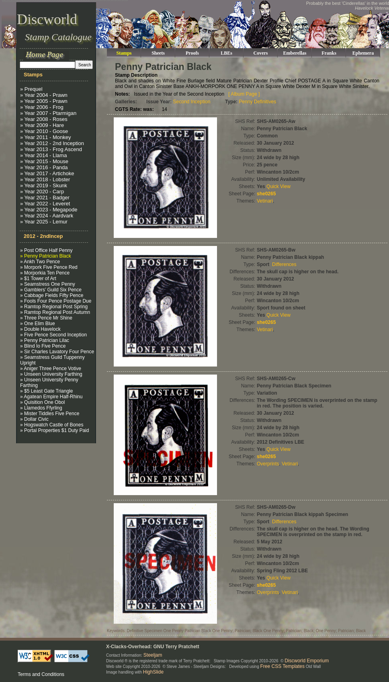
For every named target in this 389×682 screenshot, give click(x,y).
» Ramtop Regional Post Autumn (55, 312)
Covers (261, 53)
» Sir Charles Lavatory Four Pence (57, 351)
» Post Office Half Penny (46, 250)
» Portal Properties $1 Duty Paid (54, 430)
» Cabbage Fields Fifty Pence (51, 295)
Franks (328, 53)
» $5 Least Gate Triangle (46, 391)
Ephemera (363, 53)
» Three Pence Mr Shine (46, 318)
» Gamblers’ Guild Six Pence (51, 290)
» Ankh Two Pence (40, 261)
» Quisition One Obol (42, 402)
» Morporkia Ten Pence (45, 273)
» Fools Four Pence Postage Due (55, 301)
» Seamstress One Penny (47, 284)
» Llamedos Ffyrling (41, 408)
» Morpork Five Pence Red (49, 267)
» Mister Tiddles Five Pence (49, 413)
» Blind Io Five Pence (43, 346)
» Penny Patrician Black (45, 256)
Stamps (123, 53)
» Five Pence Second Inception (53, 335)
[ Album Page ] (244, 94)
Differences (284, 264)
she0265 (266, 194)
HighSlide (153, 672)
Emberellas (295, 53)
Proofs (192, 53)
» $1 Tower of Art (38, 278)
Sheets (158, 53)
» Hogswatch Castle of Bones (51, 425)
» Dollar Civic (34, 419)
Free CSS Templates (282, 666)
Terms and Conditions (41, 674)
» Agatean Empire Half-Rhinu (51, 396)
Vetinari (265, 201)
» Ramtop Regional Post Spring (54, 306)
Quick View (278, 186)
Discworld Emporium (307, 661)
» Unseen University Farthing (51, 374)
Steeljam (152, 655)
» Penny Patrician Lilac (44, 340)
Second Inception (192, 101)
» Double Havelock (40, 329)
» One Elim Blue (37, 323)
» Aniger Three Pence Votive (50, 368)
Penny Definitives (257, 101)
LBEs (226, 53)
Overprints (268, 464)
